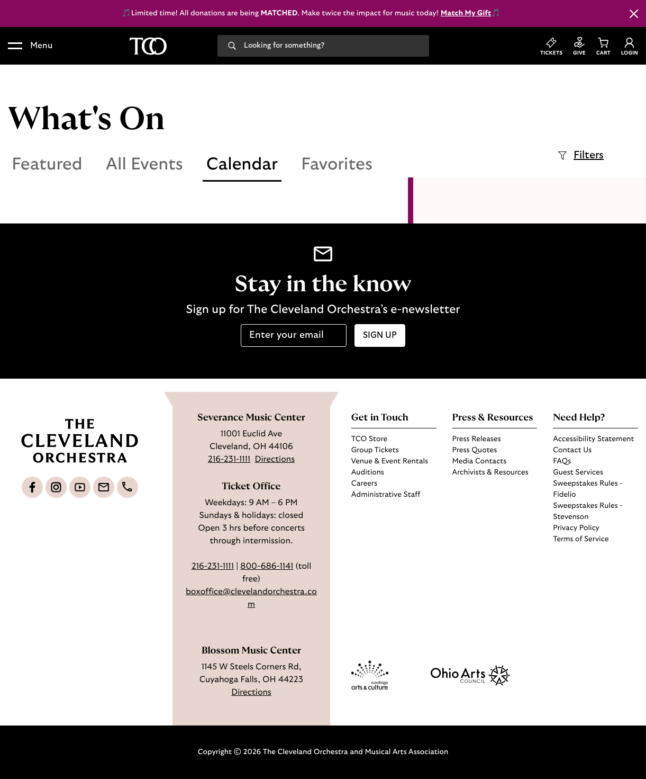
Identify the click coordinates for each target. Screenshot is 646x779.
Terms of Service (580, 539)
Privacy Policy (576, 528)
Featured (47, 164)
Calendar (242, 164)
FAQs (562, 461)
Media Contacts (479, 461)
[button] (30, 46)
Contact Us (572, 450)
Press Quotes (474, 450)
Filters (581, 156)
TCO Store (369, 439)
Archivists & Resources (490, 472)
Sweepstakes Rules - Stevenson (587, 511)
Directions (275, 459)
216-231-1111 (229, 459)
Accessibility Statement (593, 439)
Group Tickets (375, 450)
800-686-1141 (266, 566)
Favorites (336, 164)
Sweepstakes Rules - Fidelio (587, 489)
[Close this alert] (634, 14)
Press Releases (476, 439)
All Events (144, 164)
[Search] (232, 45)
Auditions (367, 472)
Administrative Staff (385, 494)
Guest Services (578, 472)
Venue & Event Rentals (389, 461)
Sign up (380, 335)
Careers (364, 483)
